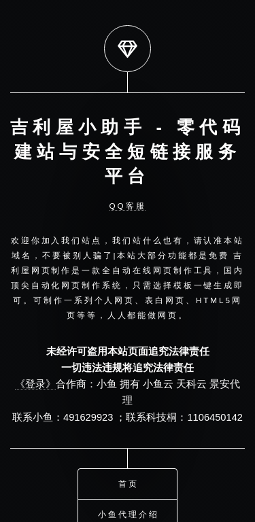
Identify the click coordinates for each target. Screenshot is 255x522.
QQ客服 (127, 205)
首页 (128, 481)
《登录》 (35, 384)
